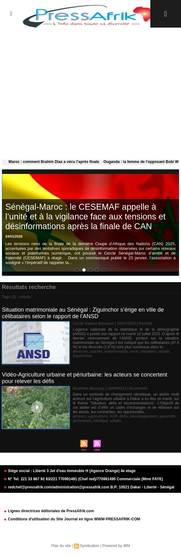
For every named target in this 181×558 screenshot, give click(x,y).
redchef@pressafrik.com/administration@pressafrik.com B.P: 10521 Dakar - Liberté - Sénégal (89, 487)
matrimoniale (116, 351)
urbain (164, 351)
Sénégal (100, 420)
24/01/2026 (14, 236)
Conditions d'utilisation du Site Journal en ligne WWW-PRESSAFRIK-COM (72, 519)
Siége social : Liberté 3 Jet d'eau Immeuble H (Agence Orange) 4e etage (70, 471)
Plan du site (61, 546)
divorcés (80, 351)
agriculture (98, 416)
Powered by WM (116, 546)
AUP (113, 416)
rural (134, 351)
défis (123, 416)
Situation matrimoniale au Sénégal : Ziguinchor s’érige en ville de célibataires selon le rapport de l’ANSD (83, 313)
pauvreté (167, 416)
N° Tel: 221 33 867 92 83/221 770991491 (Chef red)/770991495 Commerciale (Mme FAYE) (83, 479)
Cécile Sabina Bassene (93, 323)
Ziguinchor (82, 356)
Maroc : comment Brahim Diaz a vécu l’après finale (55, 162)
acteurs (79, 416)
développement (144, 416)
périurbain (82, 420)
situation (148, 351)
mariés (96, 351)
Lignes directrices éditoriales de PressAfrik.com (49, 511)
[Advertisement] (90, 92)
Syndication (89, 546)
